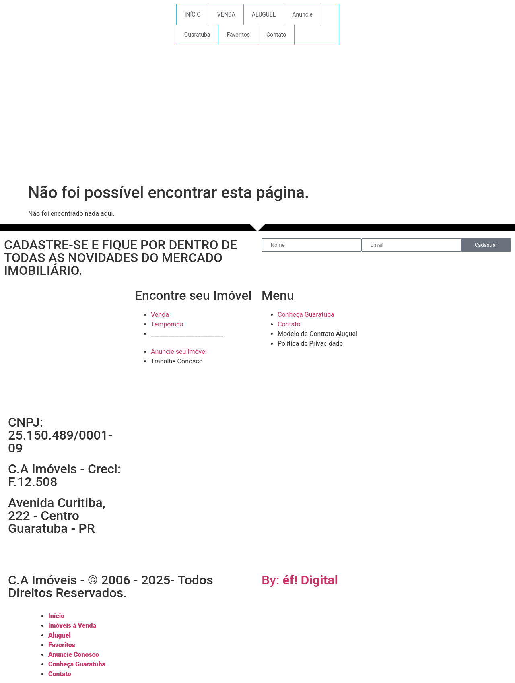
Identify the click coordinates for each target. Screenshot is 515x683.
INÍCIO (193, 14)
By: (300, 580)
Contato (276, 34)
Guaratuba (197, 34)
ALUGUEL (264, 14)
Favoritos (238, 34)
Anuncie (302, 14)
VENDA (226, 14)
